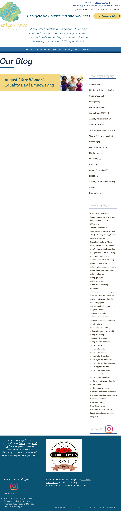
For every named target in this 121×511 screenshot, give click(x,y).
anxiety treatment (96, 281)
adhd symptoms (95, 253)
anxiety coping (95, 267)
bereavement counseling (99, 285)
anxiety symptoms (96, 278)
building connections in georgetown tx (103, 292)
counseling (107, 342)
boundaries (94, 288)
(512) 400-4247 (102, 2)
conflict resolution (96, 327)
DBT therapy (94, 224)
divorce (109, 409)
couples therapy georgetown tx (101, 388)
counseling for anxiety (98, 349)
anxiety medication (97, 274)
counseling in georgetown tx (100, 370)
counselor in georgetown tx (100, 377)
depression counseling (107, 392)
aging (92, 256)
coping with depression (98, 338)
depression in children (98, 399)
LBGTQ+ (93, 235)
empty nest (94, 417)
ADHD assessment (102, 213)
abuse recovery (95, 245)
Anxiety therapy (95, 221)
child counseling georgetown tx (101, 299)
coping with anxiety (97, 335)
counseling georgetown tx (99, 367)
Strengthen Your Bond (98, 242)
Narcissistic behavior (97, 238)
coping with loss (96, 342)
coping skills (94, 331)
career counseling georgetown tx (102, 295)
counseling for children (98, 352)
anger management (102, 256)
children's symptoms (97, 303)
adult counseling (109, 253)
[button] (42, 49)
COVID (105, 221)
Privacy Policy (109, 507)
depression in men (96, 402)
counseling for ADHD (97, 345)
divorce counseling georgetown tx (102, 413)
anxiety (92, 263)
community (111, 320)
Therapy (110, 242)
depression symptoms (97, 406)
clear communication (97, 306)
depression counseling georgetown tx (103, 395)
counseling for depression (99, 356)
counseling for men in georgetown (102, 363)
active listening (108, 245)
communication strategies (99, 317)
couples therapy (95, 385)
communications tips (97, 320)
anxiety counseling (109, 267)
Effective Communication (99, 228)
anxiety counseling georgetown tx (102, 270)
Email (22, 443)
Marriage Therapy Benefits (106, 235)
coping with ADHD (107, 331)
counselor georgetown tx (99, 374)
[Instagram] (109, 429)
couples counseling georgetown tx (102, 381)
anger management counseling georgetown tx (103, 260)
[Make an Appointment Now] (107, 16)
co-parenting (111, 306)
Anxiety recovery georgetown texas (102, 217)
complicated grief (96, 324)
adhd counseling (109, 249)
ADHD (92, 213)
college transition (96, 310)
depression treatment (97, 409)
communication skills (98, 313)
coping (107, 327)
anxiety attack (102, 263)
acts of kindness (96, 249)
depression (94, 392)
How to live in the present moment (102, 231)
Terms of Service (96, 507)
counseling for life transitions (101, 360)
